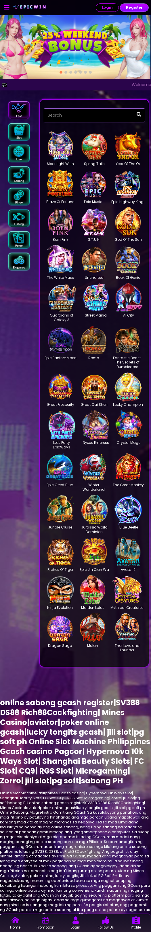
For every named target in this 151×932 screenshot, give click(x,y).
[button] (19, 110)
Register (134, 7)
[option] (61, 72)
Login (107, 7)
